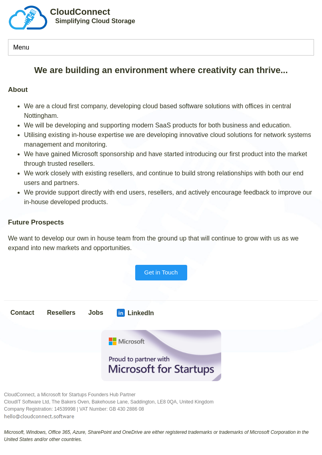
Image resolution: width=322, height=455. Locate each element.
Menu (21, 47)
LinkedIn (135, 313)
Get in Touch (161, 272)
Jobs (95, 312)
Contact (22, 312)
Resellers (61, 312)
